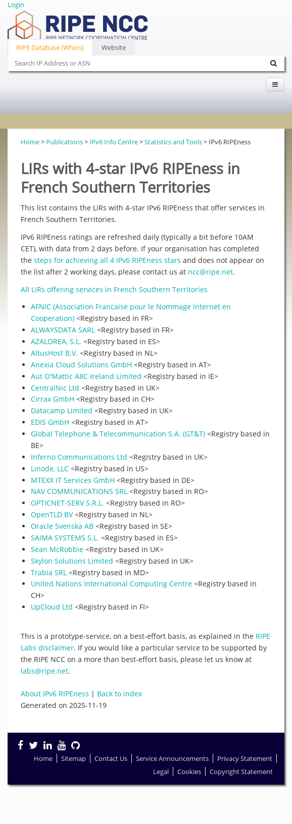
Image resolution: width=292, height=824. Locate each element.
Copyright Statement (241, 771)
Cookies (189, 771)
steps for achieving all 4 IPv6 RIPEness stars (107, 260)
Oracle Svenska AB (62, 526)
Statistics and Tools (173, 141)
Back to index (119, 693)
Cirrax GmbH (52, 399)
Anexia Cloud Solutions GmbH (81, 364)
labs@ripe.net (44, 671)
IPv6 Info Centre (113, 141)
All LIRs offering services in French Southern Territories (114, 289)
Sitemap (73, 758)
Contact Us (110, 758)
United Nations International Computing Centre (111, 583)
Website (114, 47)
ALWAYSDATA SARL (63, 330)
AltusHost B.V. (54, 353)
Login (16, 4)
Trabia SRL (49, 572)
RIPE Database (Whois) (50, 47)
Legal (161, 771)
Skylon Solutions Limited (72, 561)
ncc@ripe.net (210, 272)
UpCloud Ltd (52, 607)
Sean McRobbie (57, 549)
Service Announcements (172, 758)
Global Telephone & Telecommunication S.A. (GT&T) (118, 433)
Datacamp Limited (61, 410)
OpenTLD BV (52, 514)
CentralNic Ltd (55, 388)
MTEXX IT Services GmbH (73, 480)
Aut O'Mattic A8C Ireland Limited (86, 376)
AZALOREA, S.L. (56, 341)
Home (30, 141)
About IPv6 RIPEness (55, 693)
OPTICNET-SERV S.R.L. (67, 503)
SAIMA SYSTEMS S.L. (65, 537)
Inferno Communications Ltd (79, 457)
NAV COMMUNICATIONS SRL (79, 491)
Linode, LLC (50, 468)
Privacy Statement (244, 758)
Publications (64, 141)
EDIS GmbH (50, 422)
